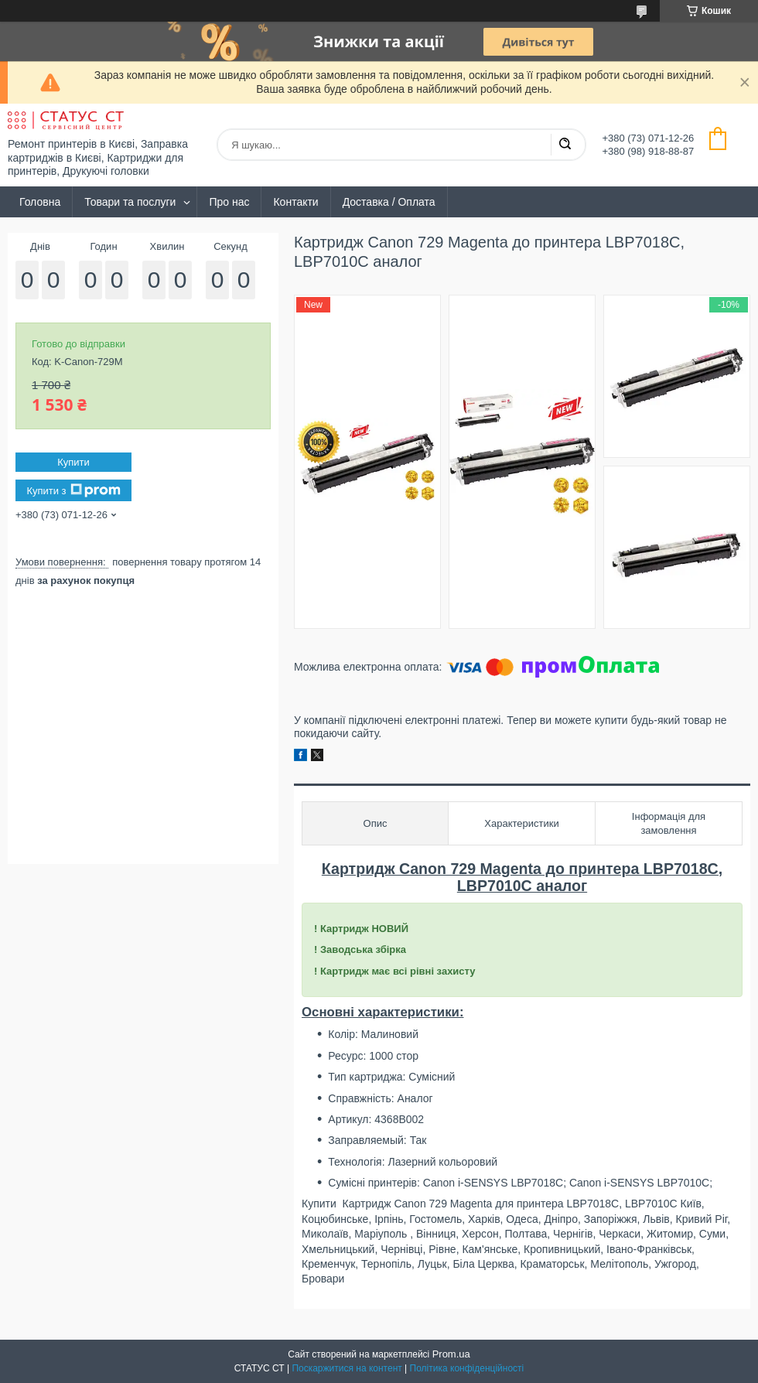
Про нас (229, 202)
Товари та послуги (130, 202)
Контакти (295, 202)
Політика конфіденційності (467, 1368)
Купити (73, 462)
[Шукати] (565, 144)
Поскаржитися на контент (346, 1368)
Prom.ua (451, 1354)
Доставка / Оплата (389, 202)
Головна (39, 202)
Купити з (73, 490)
